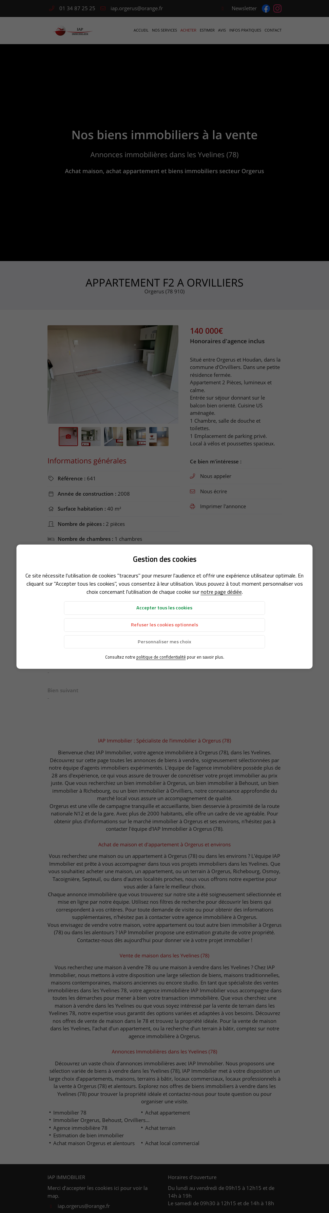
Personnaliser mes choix (164, 641)
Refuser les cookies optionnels (164, 624)
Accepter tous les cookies (164, 607)
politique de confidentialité (161, 657)
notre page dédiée (221, 592)
